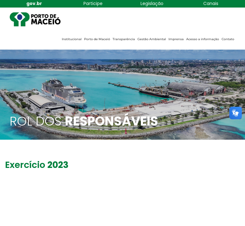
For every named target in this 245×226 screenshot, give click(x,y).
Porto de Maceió (97, 39)
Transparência (124, 39)
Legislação (152, 3)
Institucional (72, 39)
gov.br (34, 3)
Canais (210, 3)
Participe (93, 3)
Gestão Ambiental (151, 39)
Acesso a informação (202, 39)
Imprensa (176, 39)
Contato (227, 39)
